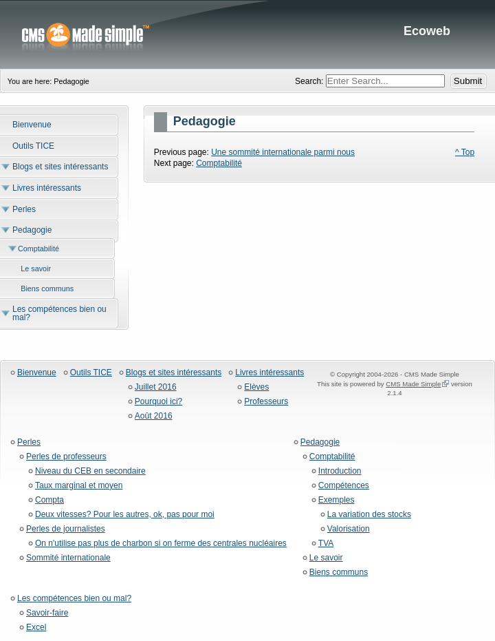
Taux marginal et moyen (78, 485)
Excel (36, 627)
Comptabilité (219, 163)
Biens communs (338, 572)
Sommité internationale (68, 558)
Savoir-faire (47, 613)
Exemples (336, 500)
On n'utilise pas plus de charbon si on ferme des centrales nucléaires (161, 543)
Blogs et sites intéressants (173, 372)
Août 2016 (154, 416)
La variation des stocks (369, 514)
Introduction (340, 471)
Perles (29, 442)
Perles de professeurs (66, 456)
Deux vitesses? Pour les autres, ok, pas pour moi (124, 514)
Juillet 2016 (156, 387)
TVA (325, 543)
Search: (310, 81)
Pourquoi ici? (158, 401)
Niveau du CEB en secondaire (90, 471)
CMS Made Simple (413, 384)
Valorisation (348, 529)
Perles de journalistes (65, 529)
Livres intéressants (269, 372)
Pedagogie (320, 442)
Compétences (343, 485)
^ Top (464, 152)
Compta (49, 500)
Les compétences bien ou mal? (74, 598)
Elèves (256, 387)
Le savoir (326, 558)
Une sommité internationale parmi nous (283, 152)
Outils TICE (91, 372)
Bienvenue (36, 372)
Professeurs (266, 401)
